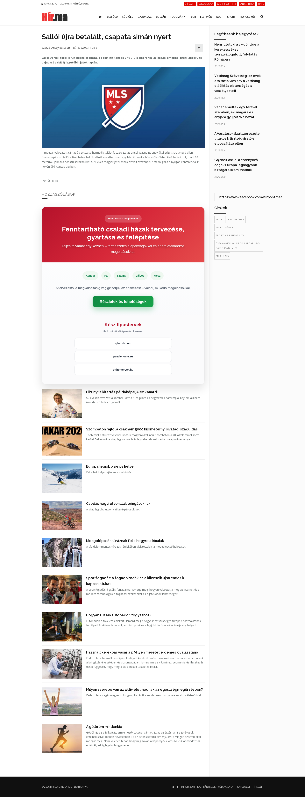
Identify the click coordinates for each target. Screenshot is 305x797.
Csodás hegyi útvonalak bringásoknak (118, 503)
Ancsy (55, 47)
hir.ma (54, 786)
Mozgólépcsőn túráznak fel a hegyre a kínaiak (125, 541)
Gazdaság (145, 16)
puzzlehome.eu (123, 356)
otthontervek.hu (123, 369)
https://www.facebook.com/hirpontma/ (250, 197)
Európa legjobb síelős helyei (110, 466)
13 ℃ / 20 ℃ (49, 3)
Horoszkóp (248, 16)
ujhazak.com (123, 343)
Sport (231, 16)
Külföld (127, 16)
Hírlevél (257, 786)
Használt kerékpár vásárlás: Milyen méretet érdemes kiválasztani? (142, 652)
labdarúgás (236, 219)
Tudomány (177, 16)
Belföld (112, 16)
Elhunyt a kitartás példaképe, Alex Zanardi (122, 392)
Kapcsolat (243, 786)
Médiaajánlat (226, 786)
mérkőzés (222, 255)
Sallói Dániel (225, 227)
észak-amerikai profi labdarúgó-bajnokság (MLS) (238, 245)
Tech (192, 16)
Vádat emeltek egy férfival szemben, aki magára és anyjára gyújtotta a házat (235, 112)
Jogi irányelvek (206, 786)
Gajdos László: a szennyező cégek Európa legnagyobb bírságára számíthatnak (236, 165)
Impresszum (188, 786)
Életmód (206, 16)
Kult (219, 16)
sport (220, 219)
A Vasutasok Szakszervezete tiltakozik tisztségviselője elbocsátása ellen (237, 138)
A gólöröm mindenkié (104, 727)
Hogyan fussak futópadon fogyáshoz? (118, 615)
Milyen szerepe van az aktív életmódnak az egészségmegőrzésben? (144, 689)
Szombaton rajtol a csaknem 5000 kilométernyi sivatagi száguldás (142, 429)
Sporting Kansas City (230, 235)
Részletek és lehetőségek (123, 301)
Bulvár (161, 16)
